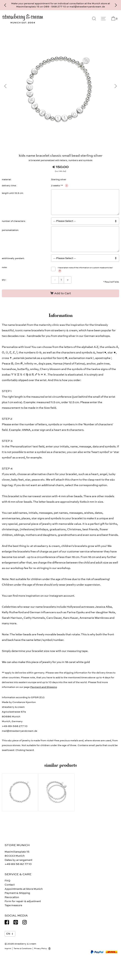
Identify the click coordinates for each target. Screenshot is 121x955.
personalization (10, 230)
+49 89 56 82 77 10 (18, 864)
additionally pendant (13, 258)
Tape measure (13, 905)
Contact (10, 884)
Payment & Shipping (17, 893)
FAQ (7, 880)
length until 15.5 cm (12, 193)
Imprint (8, 948)
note (4, 267)
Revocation (12, 897)
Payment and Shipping (43, 687)
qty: (4, 279)
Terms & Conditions (23, 948)
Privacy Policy (40, 948)
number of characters (13, 221)
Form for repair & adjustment (23, 901)
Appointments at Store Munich (24, 889)
